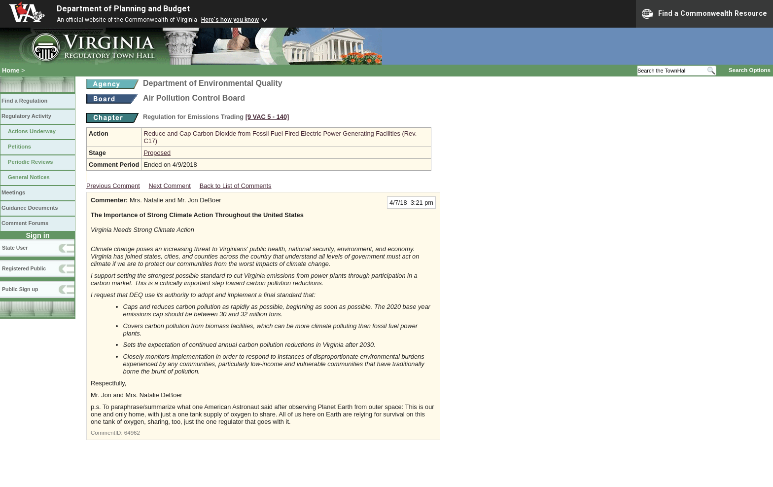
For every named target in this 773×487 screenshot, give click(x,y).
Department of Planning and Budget (123, 8)
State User (15, 248)
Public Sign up (20, 289)
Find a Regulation (24, 101)
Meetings (13, 192)
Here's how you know (230, 19)
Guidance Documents (29, 208)
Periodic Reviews (30, 162)
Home (11, 70)
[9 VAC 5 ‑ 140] (267, 116)
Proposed (157, 152)
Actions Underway (32, 131)
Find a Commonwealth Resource (704, 14)
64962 (132, 433)
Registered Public (24, 268)
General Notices (29, 177)
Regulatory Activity (26, 116)
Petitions (19, 147)
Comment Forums (24, 223)
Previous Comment (113, 185)
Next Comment (170, 185)
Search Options (750, 70)
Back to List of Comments (236, 185)
